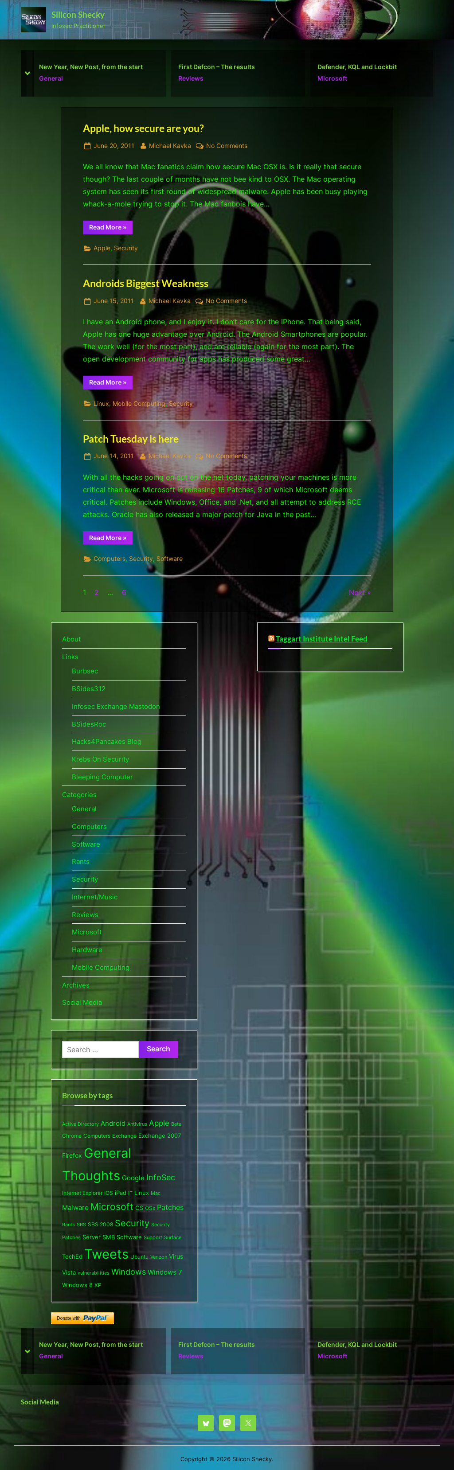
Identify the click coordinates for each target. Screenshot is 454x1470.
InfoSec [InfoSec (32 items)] (160, 1177)
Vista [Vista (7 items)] (69, 1272)
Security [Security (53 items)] (132, 1223)
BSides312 (89, 688)
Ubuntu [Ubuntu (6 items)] (139, 1256)
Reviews (191, 78)
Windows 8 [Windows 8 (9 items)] (77, 1284)
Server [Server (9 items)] (91, 1237)
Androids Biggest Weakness (145, 283)
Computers (109, 558)
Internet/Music (94, 897)
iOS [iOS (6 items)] (108, 1193)
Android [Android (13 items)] (113, 1124)
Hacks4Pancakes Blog (106, 741)
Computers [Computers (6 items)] (96, 1135)
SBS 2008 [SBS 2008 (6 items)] (100, 1224)
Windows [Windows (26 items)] (128, 1271)
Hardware (87, 949)
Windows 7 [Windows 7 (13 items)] (165, 1272)
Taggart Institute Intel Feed (322, 638)
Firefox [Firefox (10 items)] (72, 1155)
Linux (101, 403)
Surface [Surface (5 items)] (172, 1237)
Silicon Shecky (78, 14)
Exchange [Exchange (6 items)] (124, 1135)
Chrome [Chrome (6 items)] (72, 1135)
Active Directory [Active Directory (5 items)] (80, 1124)
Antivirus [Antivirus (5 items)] (137, 1124)
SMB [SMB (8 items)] (108, 1237)
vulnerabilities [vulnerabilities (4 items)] (94, 1273)
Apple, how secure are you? (143, 128)
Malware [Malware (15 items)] (75, 1207)
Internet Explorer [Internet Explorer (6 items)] (82, 1193)
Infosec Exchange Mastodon (116, 706)
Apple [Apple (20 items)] (159, 1123)
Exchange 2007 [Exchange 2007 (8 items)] (159, 1135)
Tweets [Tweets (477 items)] (106, 1254)
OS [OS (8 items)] (139, 1207)
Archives (76, 985)
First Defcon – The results (216, 66)
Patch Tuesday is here (131, 438)
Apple (102, 248)
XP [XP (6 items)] (98, 1285)
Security (126, 248)
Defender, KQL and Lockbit (357, 66)
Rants (81, 861)
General (51, 78)
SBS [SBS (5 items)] (81, 1224)
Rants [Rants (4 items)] (68, 1225)
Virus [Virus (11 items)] (176, 1256)
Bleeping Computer (102, 777)
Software (170, 558)
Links (70, 657)
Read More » (111, 228)
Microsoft (332, 78)
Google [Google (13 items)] (133, 1178)
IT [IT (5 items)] (130, 1193)
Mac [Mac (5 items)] (155, 1193)
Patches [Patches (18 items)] (170, 1207)
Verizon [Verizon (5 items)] (158, 1257)
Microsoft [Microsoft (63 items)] (111, 1206)
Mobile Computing (139, 403)
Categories (79, 794)
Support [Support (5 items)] (153, 1237)
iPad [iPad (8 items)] (120, 1192)
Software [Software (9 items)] (129, 1237)
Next (357, 592)
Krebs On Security (100, 759)
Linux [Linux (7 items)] (141, 1193)
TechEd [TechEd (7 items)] (72, 1256)
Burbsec (85, 671)
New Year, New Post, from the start (91, 66)
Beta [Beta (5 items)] (176, 1124)
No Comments (226, 146)
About (71, 639)
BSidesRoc (89, 724)
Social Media (82, 1002)
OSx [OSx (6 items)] (150, 1208)
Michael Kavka (170, 145)
